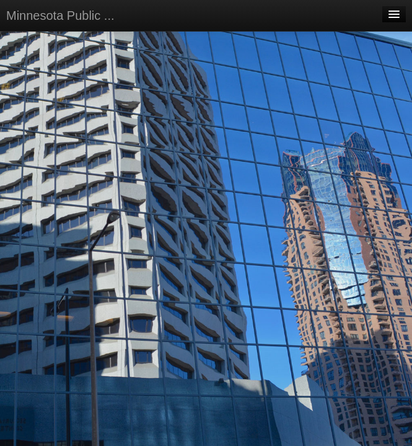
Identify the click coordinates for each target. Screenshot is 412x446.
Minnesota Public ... (60, 15)
